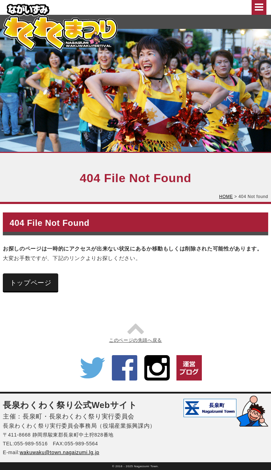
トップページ (31, 282)
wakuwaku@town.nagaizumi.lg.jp (59, 452)
